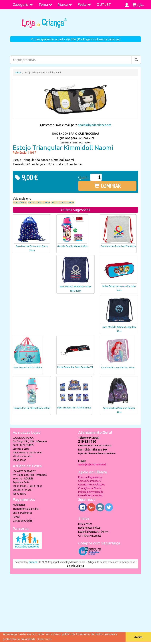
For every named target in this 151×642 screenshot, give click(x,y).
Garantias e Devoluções (91, 484)
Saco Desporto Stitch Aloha (28, 367)
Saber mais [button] (44, 639)
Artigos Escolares (39, 202)
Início (18, 72)
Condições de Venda (89, 488)
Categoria (23, 4)
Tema (45, 4)
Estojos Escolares (63, 202)
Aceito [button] (138, 637)
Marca (65, 4)
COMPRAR (107, 186)
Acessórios (19, 202)
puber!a (33, 562)
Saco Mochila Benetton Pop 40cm (118, 246)
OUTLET (104, 4)
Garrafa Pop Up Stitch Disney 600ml (32, 408)
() (138, 5)
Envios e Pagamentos (90, 477)
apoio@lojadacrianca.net (94, 125)
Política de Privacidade (90, 491)
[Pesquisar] (136, 60)
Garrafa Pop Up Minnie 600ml (72, 246)
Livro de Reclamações (90, 495)
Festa (84, 4)
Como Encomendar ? (89, 480)
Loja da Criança (75, 565)
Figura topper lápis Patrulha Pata (74, 407)
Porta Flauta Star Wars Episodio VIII (75, 367)
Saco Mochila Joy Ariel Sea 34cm (117, 367)
